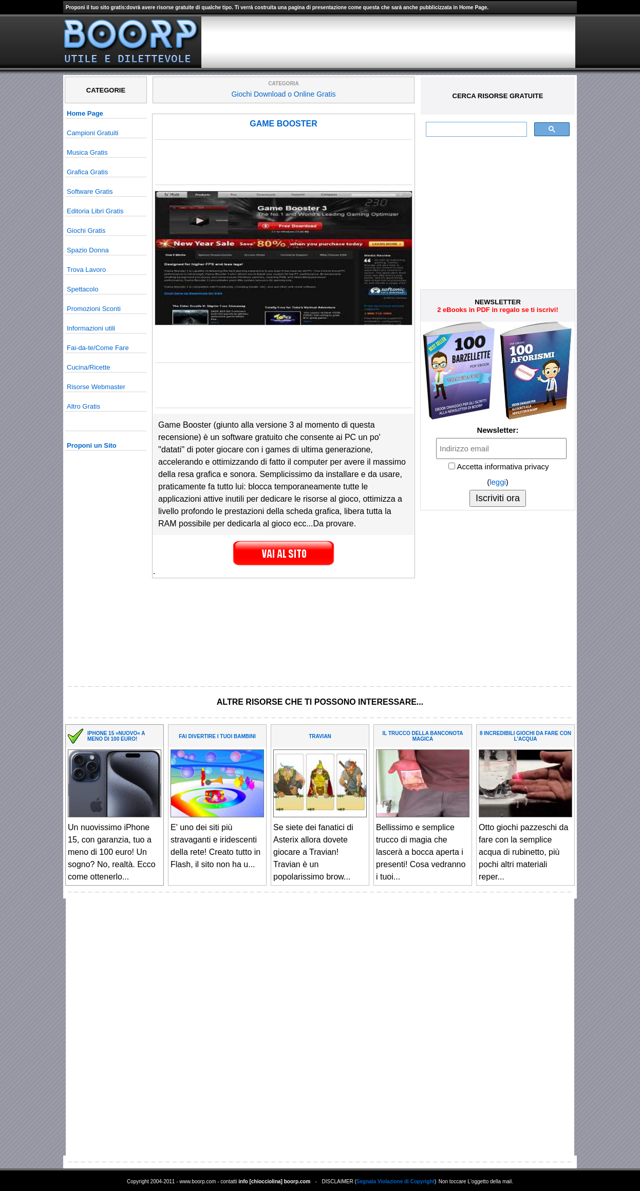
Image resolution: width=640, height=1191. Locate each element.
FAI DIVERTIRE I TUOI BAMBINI (217, 736)
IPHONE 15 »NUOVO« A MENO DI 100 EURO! (116, 736)
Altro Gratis (83, 406)
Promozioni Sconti (94, 309)
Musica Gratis (87, 152)
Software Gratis (90, 191)
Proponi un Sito (92, 445)
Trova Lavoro (86, 269)
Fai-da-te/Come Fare (98, 348)
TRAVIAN (320, 736)
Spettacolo (82, 289)
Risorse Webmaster (96, 387)
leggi (498, 482)
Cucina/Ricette (88, 367)
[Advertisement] (388, 42)
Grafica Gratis (87, 172)
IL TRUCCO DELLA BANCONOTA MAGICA (422, 736)
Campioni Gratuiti (92, 133)
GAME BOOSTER (283, 123)
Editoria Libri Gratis (95, 211)
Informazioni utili (91, 328)
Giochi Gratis (86, 230)
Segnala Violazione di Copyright (395, 1181)
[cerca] (475, 129)
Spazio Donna (88, 250)
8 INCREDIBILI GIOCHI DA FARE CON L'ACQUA (525, 736)
